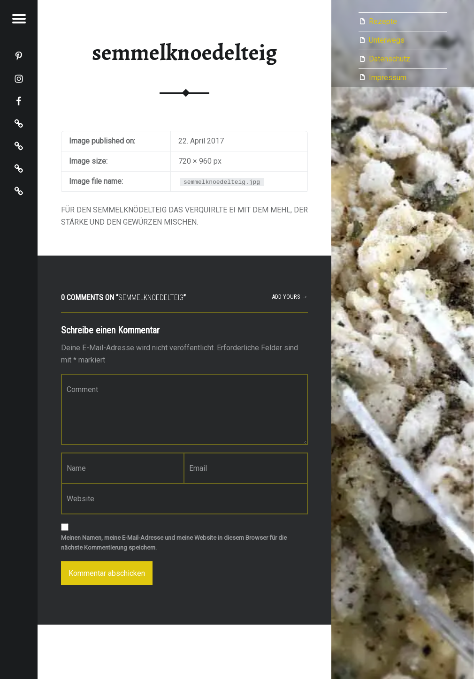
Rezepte (383, 21)
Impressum (387, 77)
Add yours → (290, 296)
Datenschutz (389, 58)
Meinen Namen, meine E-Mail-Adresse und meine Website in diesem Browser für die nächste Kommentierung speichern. (174, 542)
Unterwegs (387, 40)
